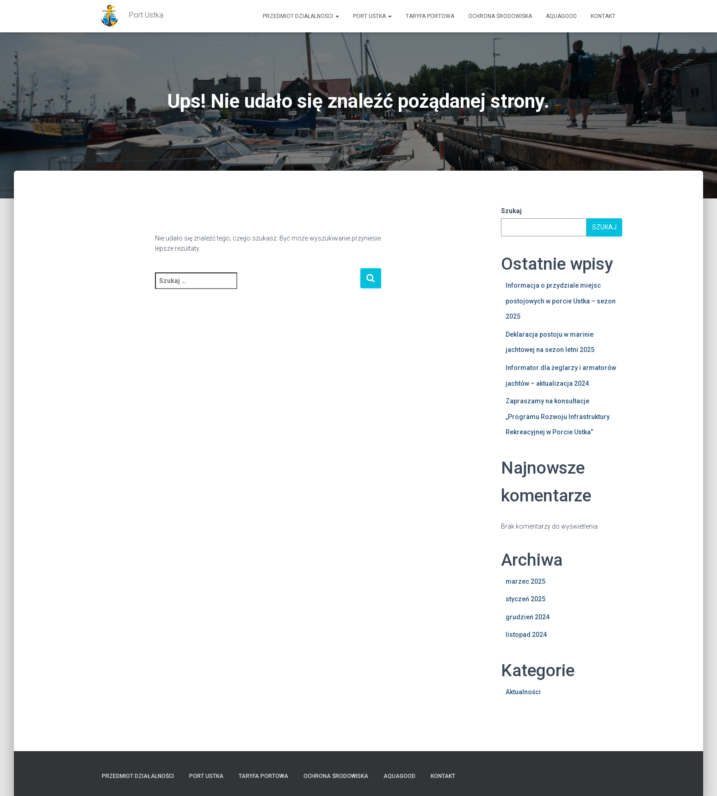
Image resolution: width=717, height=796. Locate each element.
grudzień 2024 (528, 617)
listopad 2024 (526, 634)
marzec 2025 (525, 581)
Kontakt (603, 16)
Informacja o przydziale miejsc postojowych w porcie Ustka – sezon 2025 (561, 301)
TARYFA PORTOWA (430, 16)
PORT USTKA (372, 16)
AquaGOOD (561, 16)
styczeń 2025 (525, 599)
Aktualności (523, 692)
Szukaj (511, 211)
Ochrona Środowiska (500, 16)
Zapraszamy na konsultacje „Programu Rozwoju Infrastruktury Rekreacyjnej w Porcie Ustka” (558, 416)
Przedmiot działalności (301, 16)
